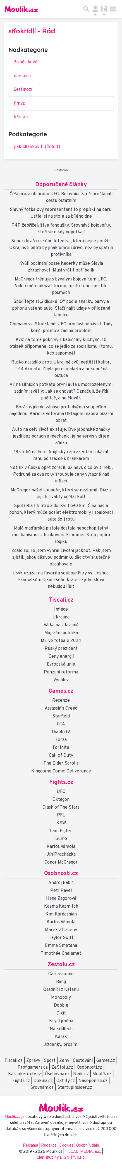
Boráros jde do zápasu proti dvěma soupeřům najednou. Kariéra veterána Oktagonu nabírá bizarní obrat (61, 414)
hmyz (19, 103)
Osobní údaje (87, 1145)
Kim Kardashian (61, 914)
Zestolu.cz (61, 964)
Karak (61, 1037)
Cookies (66, 1145)
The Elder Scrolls (61, 763)
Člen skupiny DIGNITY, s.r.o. (61, 1157)
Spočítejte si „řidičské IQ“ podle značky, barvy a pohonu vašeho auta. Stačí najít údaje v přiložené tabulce (61, 308)
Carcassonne (61, 974)
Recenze (61, 700)
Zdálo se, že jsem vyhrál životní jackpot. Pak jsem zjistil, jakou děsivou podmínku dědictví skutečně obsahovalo (61, 557)
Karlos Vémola (61, 847)
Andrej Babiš (61, 883)
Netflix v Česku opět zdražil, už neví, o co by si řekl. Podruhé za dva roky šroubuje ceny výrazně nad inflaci (61, 474)
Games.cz (61, 691)
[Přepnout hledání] (86, 9)
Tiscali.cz (61, 600)
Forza (61, 740)
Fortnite (61, 748)
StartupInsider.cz (74, 1088)
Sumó (61, 839)
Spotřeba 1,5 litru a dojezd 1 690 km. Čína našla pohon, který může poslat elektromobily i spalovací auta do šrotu (61, 512)
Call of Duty (61, 755)
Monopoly (61, 997)
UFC (61, 792)
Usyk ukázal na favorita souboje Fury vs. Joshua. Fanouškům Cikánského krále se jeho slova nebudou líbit (61, 580)
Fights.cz (61, 782)
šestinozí (23, 90)
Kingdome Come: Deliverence (61, 771)
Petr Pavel (61, 891)
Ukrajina (61, 617)
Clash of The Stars (61, 807)
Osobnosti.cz (61, 873)
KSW (61, 823)
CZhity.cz (65, 1081)
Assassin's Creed (61, 708)
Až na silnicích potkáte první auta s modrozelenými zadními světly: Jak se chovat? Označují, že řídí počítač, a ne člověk (61, 391)
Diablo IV (61, 732)
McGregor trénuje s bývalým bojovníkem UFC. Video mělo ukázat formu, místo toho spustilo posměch (61, 286)
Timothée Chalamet (61, 953)
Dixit (61, 1013)
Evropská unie (61, 664)
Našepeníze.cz (92, 1081)
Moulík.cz (101, 1074)
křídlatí (21, 117)
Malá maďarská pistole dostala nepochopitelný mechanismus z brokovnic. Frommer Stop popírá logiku (61, 535)
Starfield (61, 716)
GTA (61, 724)
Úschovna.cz (57, 1074)
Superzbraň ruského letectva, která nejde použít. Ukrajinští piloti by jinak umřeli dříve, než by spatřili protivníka (61, 247)
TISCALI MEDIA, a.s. (83, 1151)
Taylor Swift (61, 938)
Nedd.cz (81, 1074)
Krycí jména (61, 1021)
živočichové (25, 62)
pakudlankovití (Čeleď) (37, 147)
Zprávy (33, 1061)
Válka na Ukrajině (61, 625)
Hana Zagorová (61, 898)
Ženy (64, 1061)
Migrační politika (61, 633)
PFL (61, 815)
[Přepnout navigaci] (95, 9)
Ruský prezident (61, 649)
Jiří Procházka (61, 854)
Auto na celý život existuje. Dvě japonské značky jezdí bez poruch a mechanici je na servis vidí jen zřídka (61, 436)
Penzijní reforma (61, 672)
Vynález (61, 680)
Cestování (83, 1061)
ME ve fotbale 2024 (61, 641)
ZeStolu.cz (62, 1067)
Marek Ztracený (61, 930)
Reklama (30, 1145)
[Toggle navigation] (113, 9)
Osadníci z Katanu (61, 990)
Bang (61, 982)
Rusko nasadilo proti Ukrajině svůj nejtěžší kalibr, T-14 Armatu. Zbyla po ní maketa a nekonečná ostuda (61, 369)
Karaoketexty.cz (24, 1074)
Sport (50, 1061)
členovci (22, 76)
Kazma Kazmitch (61, 906)
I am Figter (61, 831)
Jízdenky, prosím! (61, 1045)
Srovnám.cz (42, 1088)
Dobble (61, 1005)
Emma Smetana (61, 946)
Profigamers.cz (33, 1067)
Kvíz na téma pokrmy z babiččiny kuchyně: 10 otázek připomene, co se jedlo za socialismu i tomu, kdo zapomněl (61, 346)
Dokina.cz (43, 1081)
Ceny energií (61, 656)
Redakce (49, 1145)
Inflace (61, 609)
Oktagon (61, 799)
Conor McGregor (61, 862)
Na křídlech (61, 1029)
